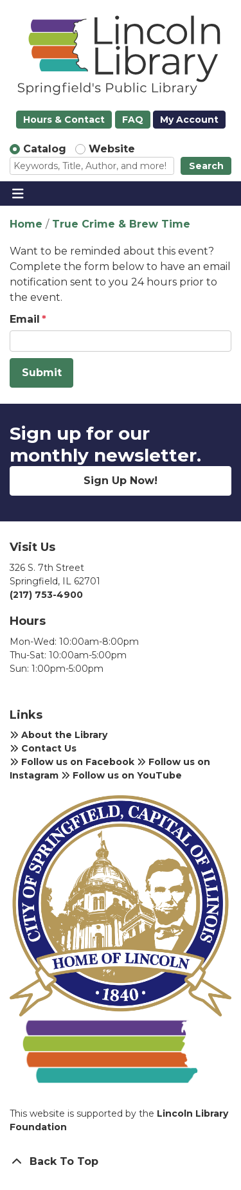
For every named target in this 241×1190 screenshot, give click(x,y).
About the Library (58, 735)
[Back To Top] (120, 1161)
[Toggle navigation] (17, 194)
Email (25, 319)
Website (112, 149)
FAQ (132, 119)
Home (26, 224)
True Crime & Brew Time (121, 224)
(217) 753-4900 (46, 594)
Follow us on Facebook (72, 762)
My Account (189, 119)
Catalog (44, 149)
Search (206, 166)
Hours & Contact (64, 119)
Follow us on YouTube (121, 775)
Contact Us (43, 748)
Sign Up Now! (120, 480)
